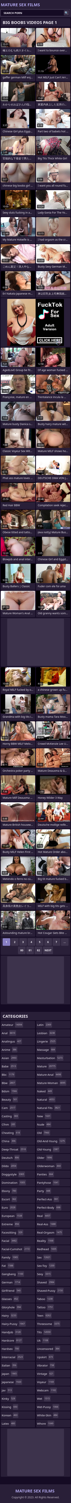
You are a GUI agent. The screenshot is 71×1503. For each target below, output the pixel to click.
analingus (12, 1041)
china (9, 1141)
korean (10, 1415)
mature (46, 1066)
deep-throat (14, 1149)
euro (9, 1207)
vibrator (46, 1365)
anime (9, 1049)
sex (44, 1257)
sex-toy (46, 1265)
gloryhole (12, 1307)
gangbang (13, 1274)
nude (44, 1124)
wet (44, 1398)
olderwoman (49, 1166)
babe (9, 1066)
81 (30, 950)
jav (7, 1390)
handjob (12, 1332)
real (44, 1216)
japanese (12, 1382)
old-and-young (51, 1141)
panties (45, 1174)
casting (10, 1116)
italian (9, 1365)
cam (9, 1108)
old (43, 1133)
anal (9, 1033)
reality (45, 1241)
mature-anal (49, 1074)
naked (45, 1091)
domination (14, 1182)
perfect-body (49, 1207)
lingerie (46, 1041)
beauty (10, 1099)
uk (43, 1340)
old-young (48, 1149)
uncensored (48, 1349)
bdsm (10, 1091)
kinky (9, 1398)
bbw (9, 1083)
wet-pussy (48, 1407)
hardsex (11, 1349)
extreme (11, 1224)
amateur (12, 1025)
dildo (9, 1166)
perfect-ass (48, 1199)
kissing (10, 1407)
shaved (46, 1282)
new (44, 1116)
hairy (9, 1315)
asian (9, 1058)
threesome (49, 1324)
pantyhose (48, 1182)
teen (44, 1315)
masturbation (50, 1058)
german (11, 1282)
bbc (8, 1074)
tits (44, 1332)
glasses (10, 1299)
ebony (9, 1191)
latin (44, 1025)
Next (47, 950)
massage (46, 1049)
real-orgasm (50, 1232)
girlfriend (12, 1290)
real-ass (47, 1224)
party (44, 1191)
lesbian (46, 1033)
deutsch (11, 1157)
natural (46, 1099)
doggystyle (13, 1174)
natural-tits (49, 1108)
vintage (45, 1373)
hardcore (12, 1340)
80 (21, 950)
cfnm (9, 1124)
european (12, 1216)
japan (10, 1373)
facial (10, 1241)
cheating (11, 1133)
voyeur (46, 1382)
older (45, 1157)
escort (9, 1199)
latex (9, 1423)
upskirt (45, 1357)
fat (8, 1265)
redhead (47, 1249)
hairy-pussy (14, 1324)
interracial (13, 1357)
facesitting (12, 1232)
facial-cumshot (16, 1249)
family (10, 1257)
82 (38, 950)
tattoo (45, 1307)
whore (45, 1423)
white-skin (48, 1415)
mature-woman (51, 1083)
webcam (47, 1390)
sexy (44, 1274)
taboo (45, 1299)
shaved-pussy (50, 1290)
